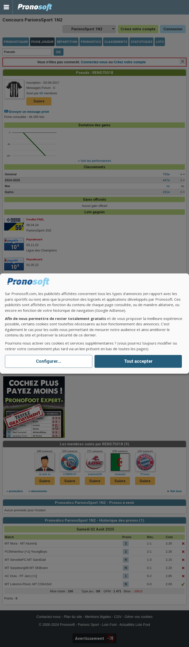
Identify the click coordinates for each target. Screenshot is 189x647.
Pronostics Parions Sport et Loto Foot (35, 7)
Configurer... (48, 361)
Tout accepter (138, 361)
